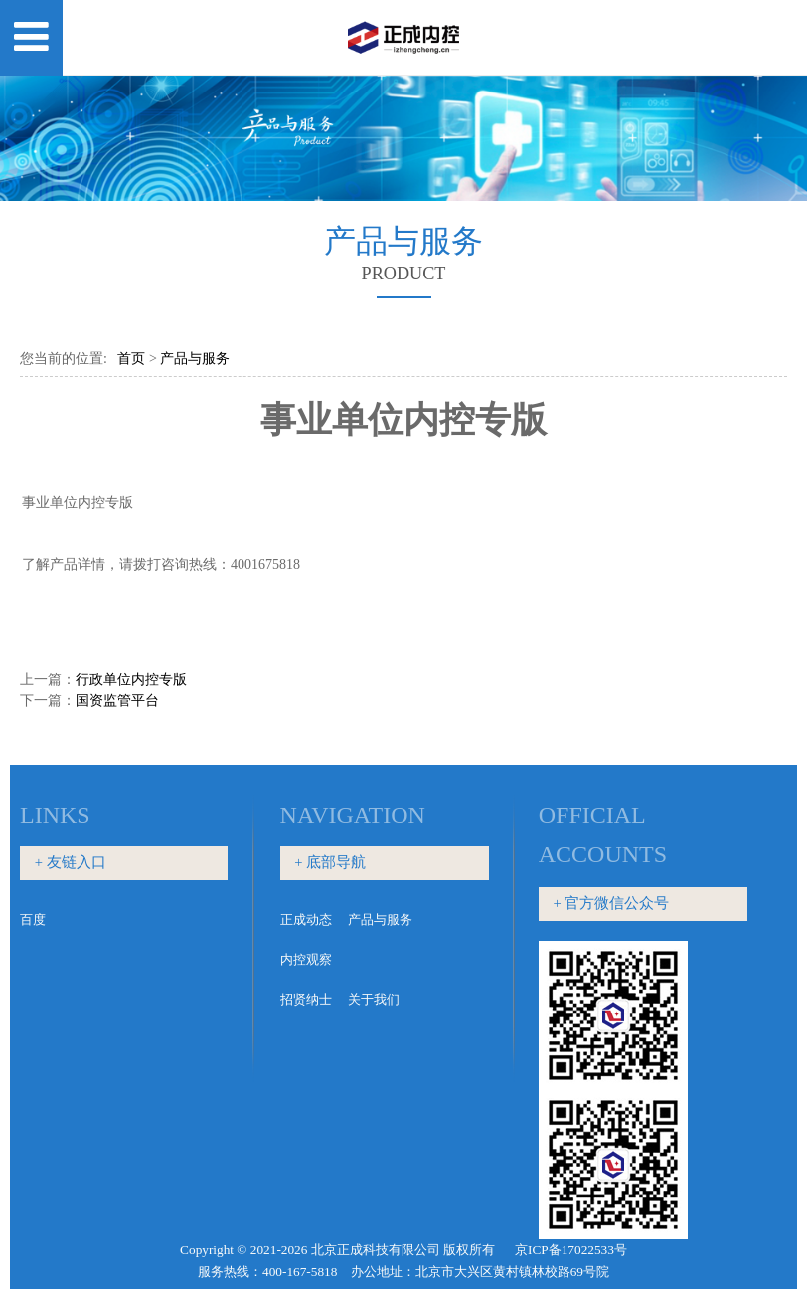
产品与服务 (195, 358)
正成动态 (306, 919)
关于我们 (374, 999)
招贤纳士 (306, 999)
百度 (33, 919)
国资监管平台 (117, 700)
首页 (131, 358)
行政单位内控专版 (131, 679)
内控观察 (306, 959)
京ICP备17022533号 (571, 1249)
